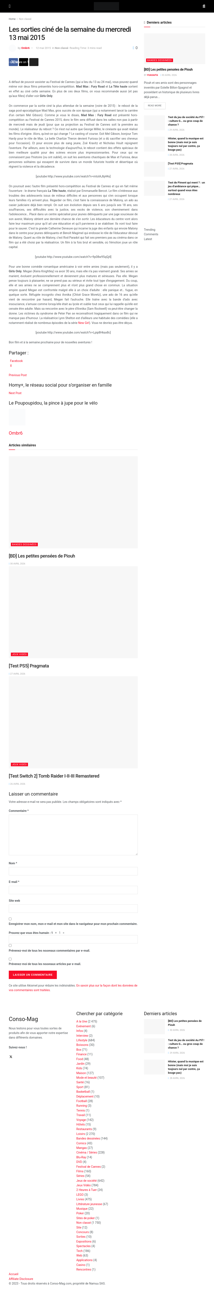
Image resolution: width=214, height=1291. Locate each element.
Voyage (81, 1120)
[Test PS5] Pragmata (29, 665)
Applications (84, 1260)
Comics (81, 1143)
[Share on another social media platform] (33, 62)
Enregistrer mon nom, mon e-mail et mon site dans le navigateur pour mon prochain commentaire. (73, 924)
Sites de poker (85, 1218)
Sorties (80, 1236)
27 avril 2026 (17, 673)
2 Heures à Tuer (86, 1190)
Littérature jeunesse (89, 1204)
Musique (82, 1208)
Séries (80, 1176)
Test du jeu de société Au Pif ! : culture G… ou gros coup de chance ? (186, 121)
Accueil (13, 1274)
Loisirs (80, 1134)
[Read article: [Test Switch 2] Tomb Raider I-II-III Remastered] (73, 722)
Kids (79, 1068)
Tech (79, 1251)
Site (78, 1227)
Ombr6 (25, 48)
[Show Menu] (9, 6)
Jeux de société (86, 1180)
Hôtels (80, 1124)
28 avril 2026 (176, 155)
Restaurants (84, 1129)
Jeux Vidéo (19, 654)
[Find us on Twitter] (11, 1057)
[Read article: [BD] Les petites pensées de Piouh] (73, 502)
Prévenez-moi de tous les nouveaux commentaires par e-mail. (49, 950)
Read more (157, 104)
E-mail (14, 882)
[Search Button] (204, 6)
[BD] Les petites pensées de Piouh (42, 556)
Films (79, 1171)
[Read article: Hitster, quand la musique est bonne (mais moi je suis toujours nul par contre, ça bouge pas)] (154, 144)
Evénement (83, 1026)
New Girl (83, 323)
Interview (82, 1035)
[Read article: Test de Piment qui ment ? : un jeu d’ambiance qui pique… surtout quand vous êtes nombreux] (154, 188)
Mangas (81, 1148)
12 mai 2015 (43, 48)
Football (81, 1101)
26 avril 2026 (17, 784)
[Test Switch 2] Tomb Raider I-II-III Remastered (54, 776)
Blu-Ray (81, 1157)
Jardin (80, 1063)
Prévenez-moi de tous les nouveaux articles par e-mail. (45, 964)
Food (79, 1059)
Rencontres (83, 1269)
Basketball (83, 1091)
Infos (79, 1031)
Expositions (83, 1241)
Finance (81, 1054)
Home (12, 19)
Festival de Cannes (88, 1166)
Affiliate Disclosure (21, 1279)
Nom (13, 863)
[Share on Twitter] (23, 62)
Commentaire (19, 810)
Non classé (25, 19)
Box (78, 1049)
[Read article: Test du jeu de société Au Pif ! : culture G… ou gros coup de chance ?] (154, 122)
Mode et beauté (86, 1077)
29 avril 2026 (176, 130)
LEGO (80, 1194)
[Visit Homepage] (106, 6)
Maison (81, 1073)
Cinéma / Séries (86, 1152)
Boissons (82, 1045)
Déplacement (84, 1096)
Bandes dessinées (24, 544)
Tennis (80, 1110)
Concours (82, 1232)
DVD (79, 1162)
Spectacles (83, 1246)
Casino (80, 1265)
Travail (80, 1115)
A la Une (81, 1021)
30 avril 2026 (17, 563)
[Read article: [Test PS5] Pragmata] (73, 612)
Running (81, 1105)
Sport (79, 1087)
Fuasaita (152, 75)
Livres (80, 1199)
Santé (80, 1082)
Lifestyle (81, 1040)
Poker (80, 1213)
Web (79, 1255)
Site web (14, 900)
